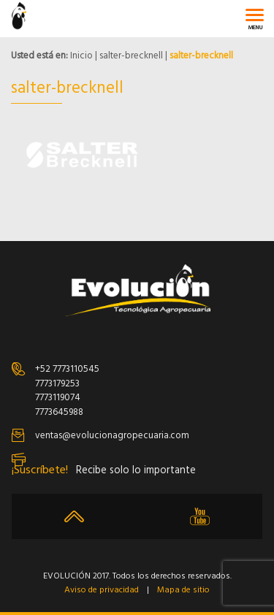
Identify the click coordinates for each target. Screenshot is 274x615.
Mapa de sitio (183, 590)
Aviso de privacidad (101, 590)
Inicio (81, 56)
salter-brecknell (131, 56)
